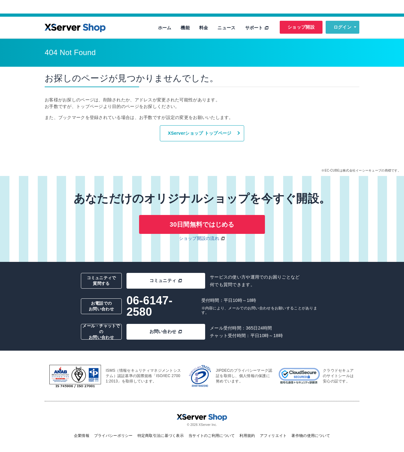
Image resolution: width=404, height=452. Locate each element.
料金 (203, 27)
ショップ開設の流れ (199, 238)
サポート (257, 27)
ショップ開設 (301, 27)
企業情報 (81, 435)
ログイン (342, 27)
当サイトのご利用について (211, 435)
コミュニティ (165, 280)
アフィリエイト (273, 435)
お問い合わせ (165, 331)
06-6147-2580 (149, 306)
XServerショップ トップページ (200, 133)
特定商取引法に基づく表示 (160, 435)
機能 (185, 27)
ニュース (226, 27)
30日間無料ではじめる (202, 224)
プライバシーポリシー (113, 435)
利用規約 (247, 435)
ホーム (164, 27)
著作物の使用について (310, 435)
